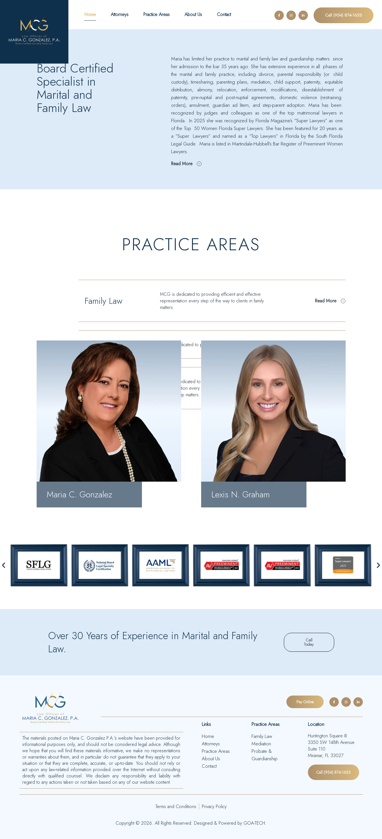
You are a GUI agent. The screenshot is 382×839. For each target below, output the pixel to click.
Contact (224, 14)
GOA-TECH (253, 822)
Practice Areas (156, 14)
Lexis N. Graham (240, 494)
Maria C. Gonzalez (79, 494)
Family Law (103, 301)
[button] (3, 565)
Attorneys (119, 14)
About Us (193, 14)
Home (90, 14)
